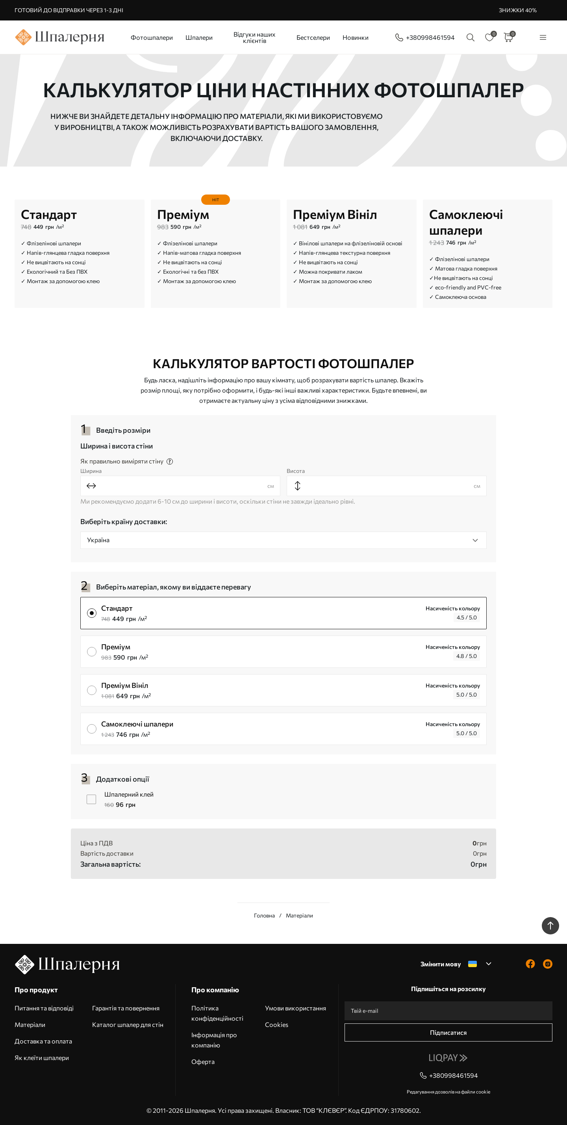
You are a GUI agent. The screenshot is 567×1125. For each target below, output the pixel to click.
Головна (264, 915)
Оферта (203, 1061)
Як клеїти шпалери (42, 1057)
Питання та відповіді (44, 1008)
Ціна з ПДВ (96, 843)
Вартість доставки (106, 853)
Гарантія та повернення (125, 1008)
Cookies (276, 1024)
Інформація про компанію (214, 1040)
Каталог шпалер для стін (127, 1024)
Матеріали (30, 1024)
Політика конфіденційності (217, 1013)
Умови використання (295, 1008)
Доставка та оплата (43, 1041)
